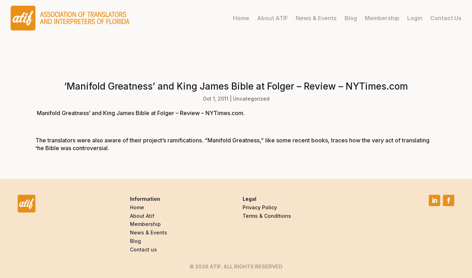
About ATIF (272, 18)
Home (241, 18)
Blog (351, 18)
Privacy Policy (260, 207)
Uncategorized (251, 99)
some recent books (302, 140)
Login (414, 18)
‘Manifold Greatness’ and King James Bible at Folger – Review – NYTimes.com (139, 113)
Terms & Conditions (267, 216)
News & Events (316, 18)
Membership (382, 18)
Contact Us (445, 18)
